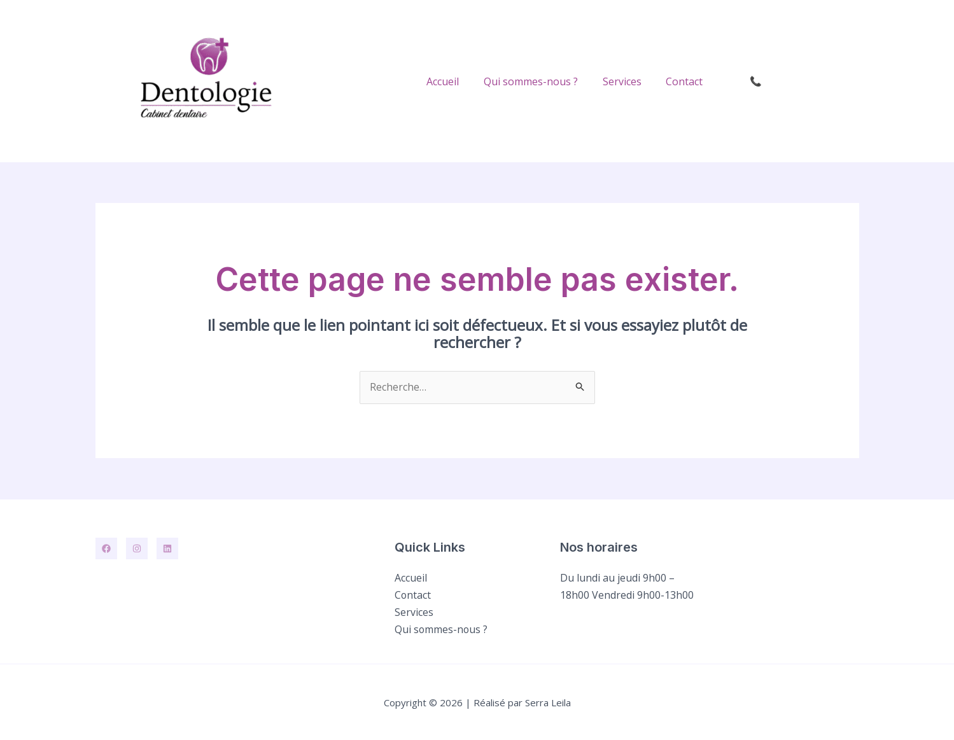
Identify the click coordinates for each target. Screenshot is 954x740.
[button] (793, 81)
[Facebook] (106, 549)
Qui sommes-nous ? (542, 81)
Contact (686, 81)
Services (628, 81)
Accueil (458, 81)
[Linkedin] (167, 549)
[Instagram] (137, 549)
